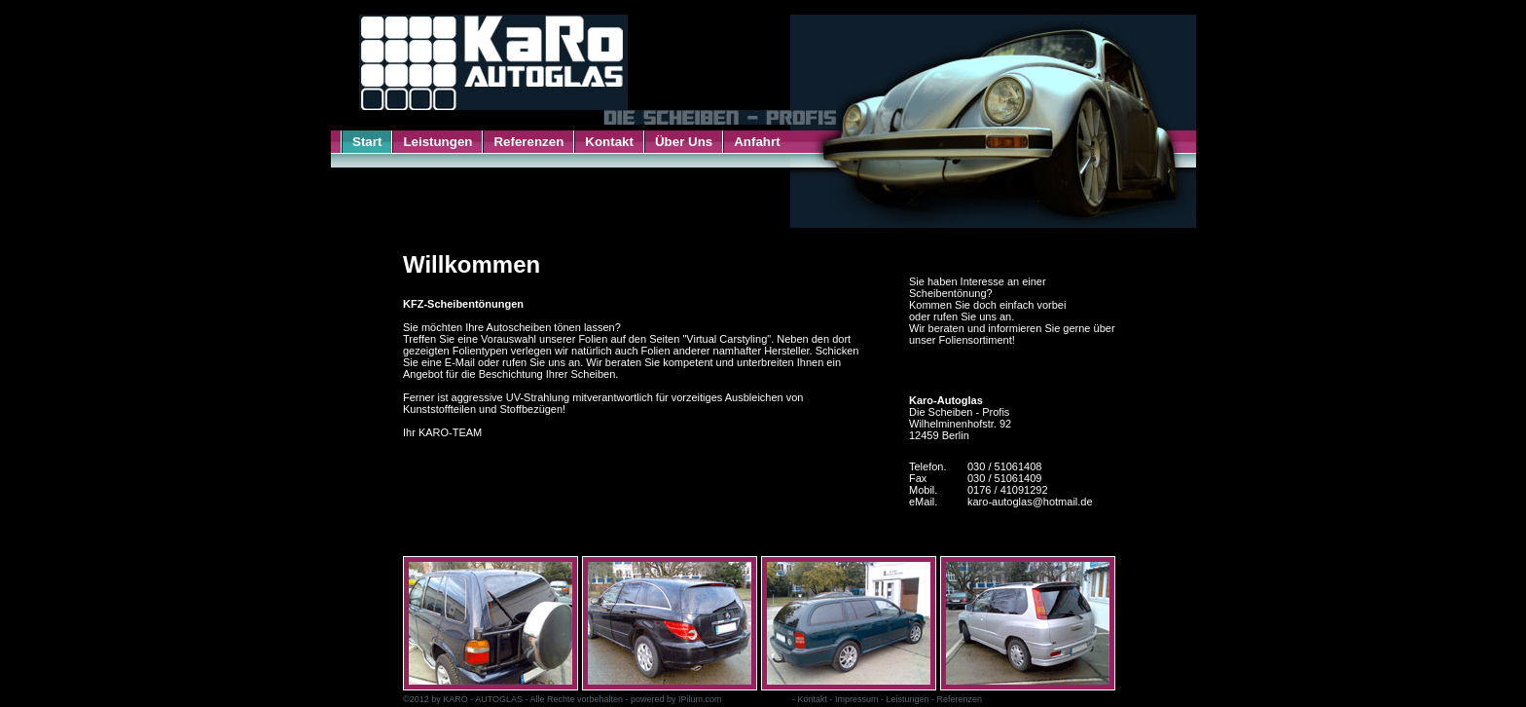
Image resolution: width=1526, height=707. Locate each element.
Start (367, 141)
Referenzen (528, 141)
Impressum (857, 699)
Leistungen (437, 141)
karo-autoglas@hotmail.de (1030, 501)
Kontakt (609, 141)
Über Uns (683, 141)
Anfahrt (757, 141)
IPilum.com (700, 699)
